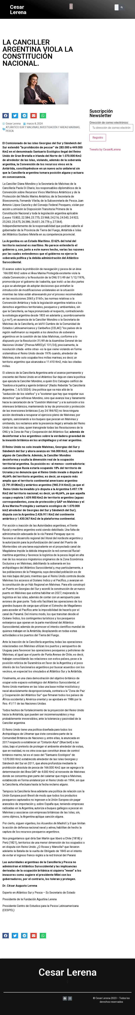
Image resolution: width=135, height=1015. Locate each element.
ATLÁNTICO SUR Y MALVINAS (22, 127)
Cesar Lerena (18, 9)
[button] (71, 6)
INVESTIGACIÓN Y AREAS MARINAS (60, 127)
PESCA (10, 131)
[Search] (121, 7)
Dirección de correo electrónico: (111, 126)
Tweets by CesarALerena (105, 149)
